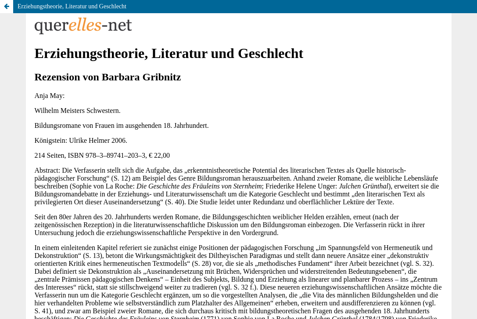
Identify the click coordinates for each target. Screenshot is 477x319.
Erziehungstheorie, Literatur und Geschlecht (72, 6)
